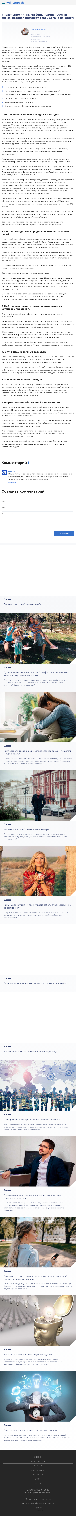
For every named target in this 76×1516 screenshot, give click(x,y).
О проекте (38, 1507)
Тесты (38, 1483)
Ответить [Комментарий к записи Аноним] (12, 482)
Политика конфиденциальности (38, 1503)
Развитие (38, 1466)
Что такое (38, 1474)
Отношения (37, 1470)
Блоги (7, 599)
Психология (38, 1461)
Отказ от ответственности (38, 1499)
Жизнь (38, 1457)
